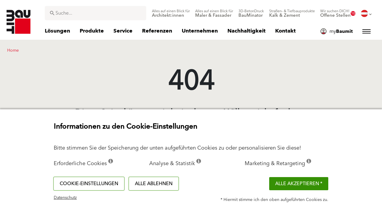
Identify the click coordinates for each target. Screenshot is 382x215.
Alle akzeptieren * (298, 183)
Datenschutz (65, 197)
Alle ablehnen (153, 183)
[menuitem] (170, 13)
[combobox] (95, 13)
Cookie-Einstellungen (89, 183)
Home (13, 50)
